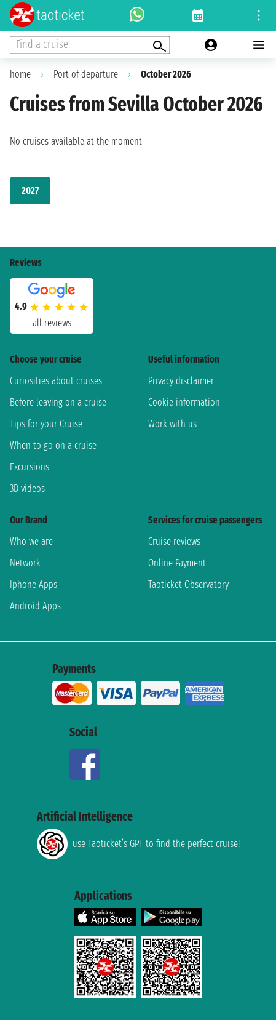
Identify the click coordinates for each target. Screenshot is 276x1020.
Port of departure (85, 74)
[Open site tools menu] (258, 15)
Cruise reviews (174, 541)
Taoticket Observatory (188, 584)
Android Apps (35, 606)
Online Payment (177, 563)
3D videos (27, 488)
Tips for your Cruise (46, 424)
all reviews (52, 323)
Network (25, 563)
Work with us (172, 424)
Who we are (31, 541)
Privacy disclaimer (181, 381)
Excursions (29, 467)
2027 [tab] (30, 190)
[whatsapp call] (137, 15)
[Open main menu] (258, 45)
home (20, 74)
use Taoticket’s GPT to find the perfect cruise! (138, 844)
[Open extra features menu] (90, 45)
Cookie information (184, 402)
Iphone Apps (33, 584)
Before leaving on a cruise (58, 402)
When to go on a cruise (53, 445)
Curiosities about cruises (56, 381)
